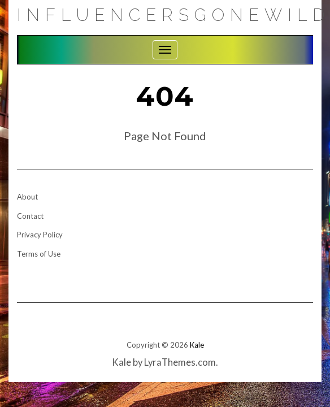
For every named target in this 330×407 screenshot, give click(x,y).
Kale (197, 344)
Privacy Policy (40, 234)
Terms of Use (38, 253)
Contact (30, 215)
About (27, 196)
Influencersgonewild (173, 15)
